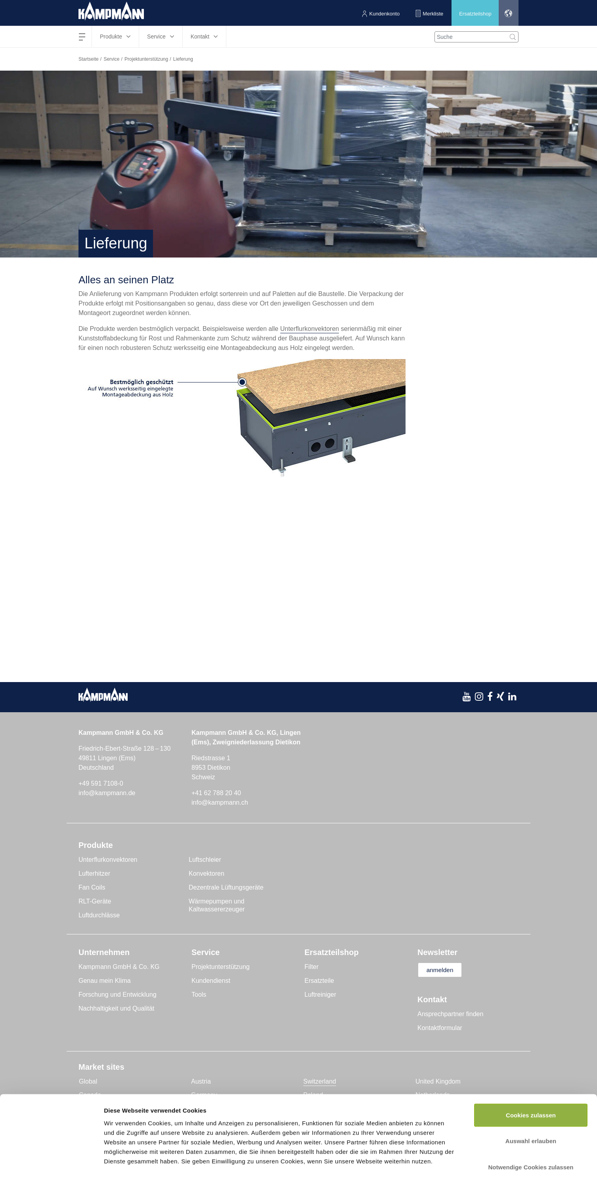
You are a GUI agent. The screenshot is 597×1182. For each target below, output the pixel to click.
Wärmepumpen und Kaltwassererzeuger (217, 905)
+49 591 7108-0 (100, 783)
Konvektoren (206, 873)
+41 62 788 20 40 (216, 793)
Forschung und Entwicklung (117, 994)
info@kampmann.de (106, 793)
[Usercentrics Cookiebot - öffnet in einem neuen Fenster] (51, 1166)
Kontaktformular (439, 1028)
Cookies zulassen (531, 1077)
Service (111, 59)
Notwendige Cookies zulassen (530, 1129)
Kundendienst (210, 980)
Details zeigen (422, 1166)
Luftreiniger (320, 994)
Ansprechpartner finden (450, 1014)
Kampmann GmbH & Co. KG (119, 966)
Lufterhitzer (94, 873)
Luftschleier (205, 859)
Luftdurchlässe (99, 915)
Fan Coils (91, 887)
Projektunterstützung (146, 59)
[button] (508, 13)
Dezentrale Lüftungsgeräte (226, 887)
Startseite (88, 59)
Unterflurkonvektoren (309, 328)
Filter (311, 966)
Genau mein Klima (104, 980)
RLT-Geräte (94, 901)
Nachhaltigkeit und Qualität (116, 1008)
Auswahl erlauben (530, 1104)
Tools (198, 994)
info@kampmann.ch (219, 802)
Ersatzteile (319, 980)
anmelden (442, 970)
